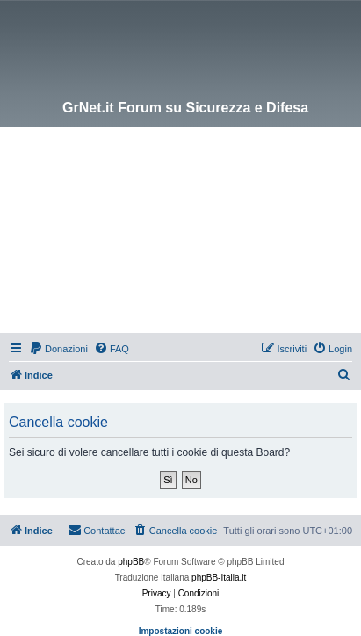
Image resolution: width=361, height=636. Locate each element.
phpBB (131, 562)
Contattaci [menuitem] (97, 530)
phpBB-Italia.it (218, 577)
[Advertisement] (180, 232)
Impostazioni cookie (181, 631)
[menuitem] (58, 348)
